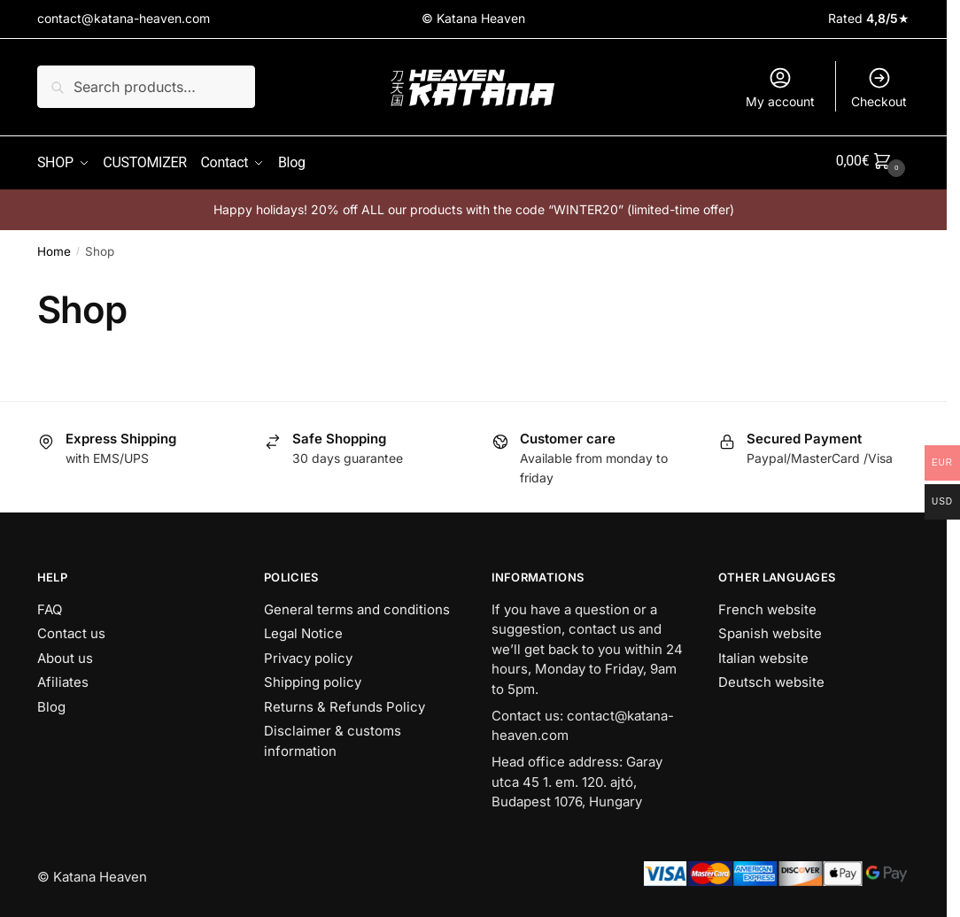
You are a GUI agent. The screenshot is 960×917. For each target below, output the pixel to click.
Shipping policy (312, 677)
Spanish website (770, 628)
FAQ (49, 605)
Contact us (71, 628)
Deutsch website (771, 677)
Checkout (879, 87)
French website (767, 605)
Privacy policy (308, 653)
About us (65, 653)
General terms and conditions (357, 605)
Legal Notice (303, 628)
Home (54, 247)
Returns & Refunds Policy (344, 702)
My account (780, 87)
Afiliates (63, 677)
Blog (51, 702)
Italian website (763, 653)
